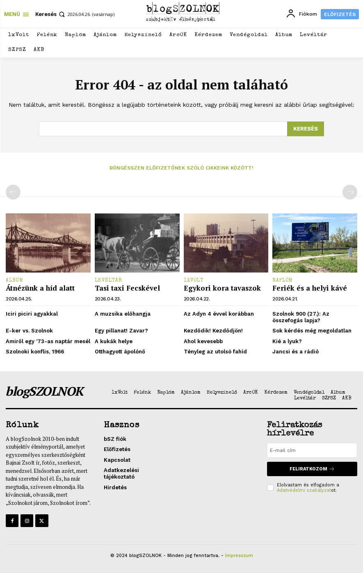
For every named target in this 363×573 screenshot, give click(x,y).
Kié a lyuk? (287, 341)
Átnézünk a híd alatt (40, 288)
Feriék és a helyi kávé (309, 288)
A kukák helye (113, 341)
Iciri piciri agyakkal (32, 314)
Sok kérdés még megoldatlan (312, 331)
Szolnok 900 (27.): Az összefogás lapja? (300, 317)
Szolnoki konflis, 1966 (35, 351)
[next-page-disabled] (349, 192)
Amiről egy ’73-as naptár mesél (48, 341)
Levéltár (108, 280)
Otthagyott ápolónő (120, 351)
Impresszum (239, 555)
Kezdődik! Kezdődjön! (213, 331)
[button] (50, 14)
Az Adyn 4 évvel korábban (219, 314)
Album (14, 280)
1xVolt (193, 280)
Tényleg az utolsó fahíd (215, 351)
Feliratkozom (312, 469)
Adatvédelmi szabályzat (304, 490)
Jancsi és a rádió (295, 351)
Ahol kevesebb (203, 341)
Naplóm (282, 280)
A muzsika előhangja (123, 314)
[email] (312, 450)
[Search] (305, 128)
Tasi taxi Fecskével (127, 288)
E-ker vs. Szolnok (29, 331)
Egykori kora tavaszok (222, 288)
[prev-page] (13, 192)
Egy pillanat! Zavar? (121, 331)
